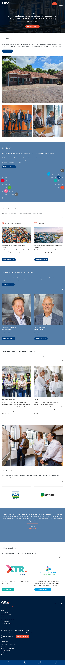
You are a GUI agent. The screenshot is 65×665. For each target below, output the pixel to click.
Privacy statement (5, 650)
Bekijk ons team (8, 284)
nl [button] (61, 3)
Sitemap (3, 655)
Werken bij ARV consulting (8, 644)
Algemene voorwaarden (7, 648)
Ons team (3, 646)
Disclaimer (4, 652)
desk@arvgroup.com (6, 623)
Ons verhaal (7, 51)
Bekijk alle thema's (9, 166)
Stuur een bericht (8, 636)
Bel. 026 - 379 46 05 (22, 636)
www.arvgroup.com (12, 606)
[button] (62, 170)
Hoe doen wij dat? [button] (32, 26)
